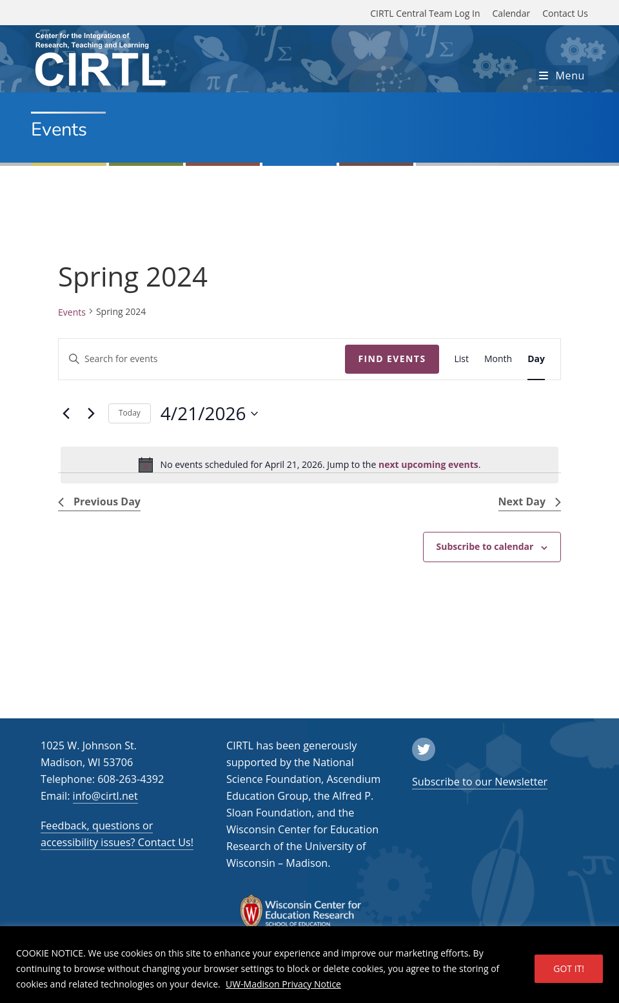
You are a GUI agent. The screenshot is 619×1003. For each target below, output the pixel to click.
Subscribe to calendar (485, 546)
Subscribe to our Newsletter (479, 782)
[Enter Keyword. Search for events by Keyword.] (202, 359)
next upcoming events (428, 464)
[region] (309, 964)
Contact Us (565, 13)
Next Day (529, 501)
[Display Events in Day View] (536, 359)
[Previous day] (66, 413)
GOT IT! (568, 968)
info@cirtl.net (105, 796)
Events (72, 312)
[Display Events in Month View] (498, 359)
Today (130, 412)
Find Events (392, 358)
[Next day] (91, 413)
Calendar (512, 13)
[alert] (309, 465)
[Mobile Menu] (562, 75)
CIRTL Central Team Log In (425, 13)
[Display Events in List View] (462, 359)
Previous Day (99, 501)
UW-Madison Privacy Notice (283, 984)
